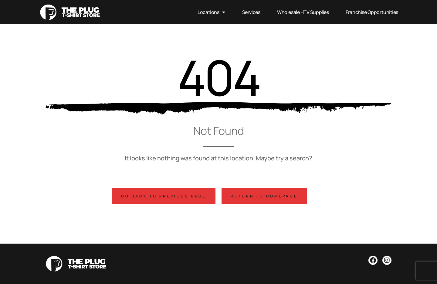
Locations (211, 12)
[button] (163, 196)
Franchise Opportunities (372, 12)
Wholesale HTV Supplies (303, 12)
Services (251, 12)
